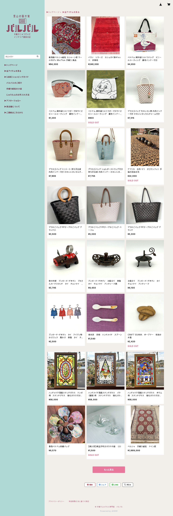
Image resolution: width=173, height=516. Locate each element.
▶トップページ (52, 12)
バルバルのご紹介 (13, 83)
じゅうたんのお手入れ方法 (16, 95)
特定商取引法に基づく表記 (79, 501)
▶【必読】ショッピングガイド (16, 77)
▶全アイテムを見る (12, 71)
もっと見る (109, 469)
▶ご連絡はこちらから (13, 112)
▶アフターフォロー (12, 101)
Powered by (108, 511)
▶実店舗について (12, 106)
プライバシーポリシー (56, 501)
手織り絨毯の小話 (13, 89)
